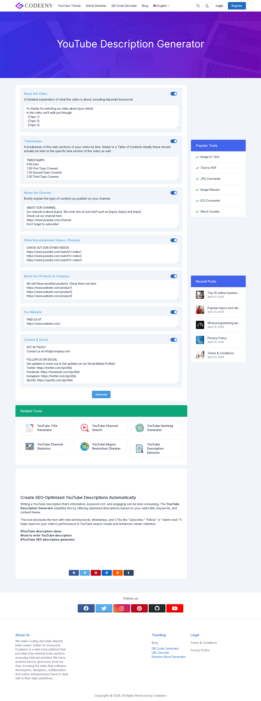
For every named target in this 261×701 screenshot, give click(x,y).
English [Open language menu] (160, 5)
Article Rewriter (96, 5)
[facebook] (86, 608)
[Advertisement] (101, 483)
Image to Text (209, 157)
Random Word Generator (169, 656)
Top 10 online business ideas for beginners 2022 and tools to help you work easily (224, 293)
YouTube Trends (69, 5)
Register (236, 5)
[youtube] (174, 608)
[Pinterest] (96, 573)
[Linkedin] (107, 573)
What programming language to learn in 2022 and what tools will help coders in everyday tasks (224, 323)
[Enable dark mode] (207, 5)
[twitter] (103, 608)
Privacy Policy (217, 338)
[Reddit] (118, 573)
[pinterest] (139, 608)
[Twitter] (85, 573)
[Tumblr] (129, 573)
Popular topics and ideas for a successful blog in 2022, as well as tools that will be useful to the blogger (224, 308)
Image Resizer (210, 189)
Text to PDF (208, 167)
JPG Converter (210, 178)
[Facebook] (74, 573)
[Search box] (198, 5)
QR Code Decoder (124, 5)
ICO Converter (210, 200)
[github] (157, 608)
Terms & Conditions (220, 353)
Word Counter (210, 211)
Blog (145, 5)
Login (219, 5)
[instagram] (121, 608)
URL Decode (160, 652)
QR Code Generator (165, 648)
